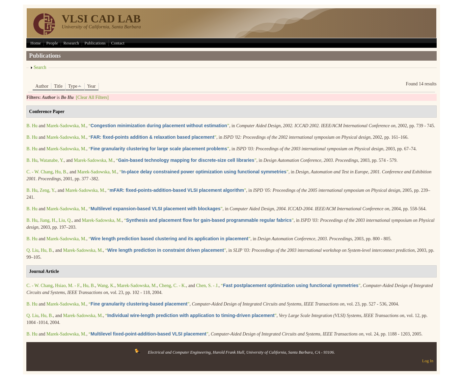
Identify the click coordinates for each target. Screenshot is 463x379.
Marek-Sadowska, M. (66, 125)
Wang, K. (106, 285)
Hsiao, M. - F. (67, 285)
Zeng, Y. (47, 190)
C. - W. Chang (39, 171)
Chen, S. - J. (207, 285)
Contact (117, 43)
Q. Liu (32, 250)
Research (71, 43)
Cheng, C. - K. (172, 285)
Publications (95, 43)
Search (40, 67)
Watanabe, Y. (52, 160)
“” (159, 125)
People (52, 43)
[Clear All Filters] (92, 97)
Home (35, 43)
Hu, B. (61, 171)
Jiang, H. (48, 220)
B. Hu (31, 125)
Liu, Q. (65, 220)
